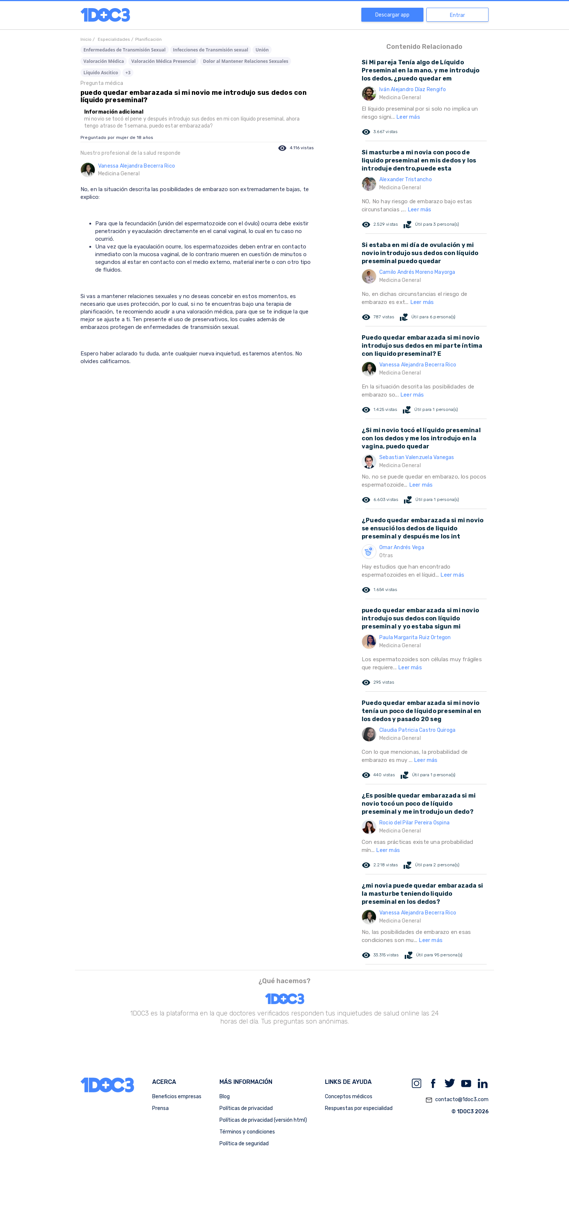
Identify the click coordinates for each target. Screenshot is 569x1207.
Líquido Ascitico (100, 72)
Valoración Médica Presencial (163, 61)
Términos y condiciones (247, 1132)
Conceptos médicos (348, 1096)
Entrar (457, 15)
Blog (224, 1096)
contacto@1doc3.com (457, 1100)
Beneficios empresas (176, 1096)
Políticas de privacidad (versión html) (263, 1120)
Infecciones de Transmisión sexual (210, 50)
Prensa (160, 1108)
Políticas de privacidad (246, 1108)
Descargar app (392, 15)
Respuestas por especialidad (359, 1108)
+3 (127, 72)
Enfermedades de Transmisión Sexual (124, 50)
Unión (262, 50)
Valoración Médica (103, 61)
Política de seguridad (244, 1143)
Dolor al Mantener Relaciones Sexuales (245, 61)
